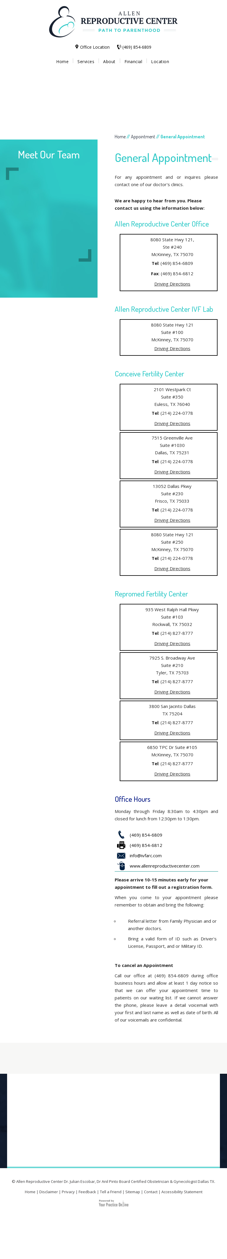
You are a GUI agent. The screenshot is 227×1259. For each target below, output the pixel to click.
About (109, 61)
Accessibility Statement (181, 1191)
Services (85, 61)
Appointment (143, 137)
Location (160, 61)
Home (62, 61)
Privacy (68, 1191)
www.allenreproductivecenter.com (165, 866)
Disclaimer (48, 1191)
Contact (151, 1191)
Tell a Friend (110, 1191)
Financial (133, 61)
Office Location (95, 47)
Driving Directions (172, 284)
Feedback (87, 1191)
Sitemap (132, 1191)
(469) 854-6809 (136, 47)
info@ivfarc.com (146, 855)
